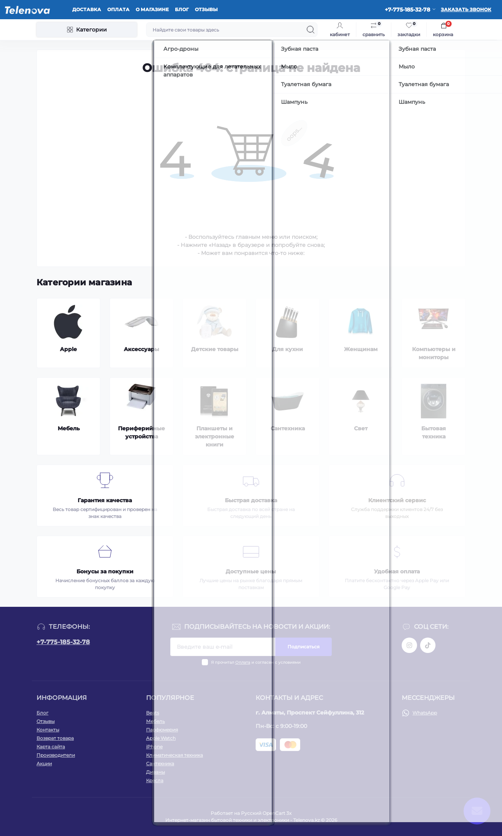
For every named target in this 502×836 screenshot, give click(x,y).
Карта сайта (51, 746)
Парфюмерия (162, 730)
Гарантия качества (105, 500)
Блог (182, 9)
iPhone (154, 746)
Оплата (118, 9)
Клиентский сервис (397, 500)
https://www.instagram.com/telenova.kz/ (409, 645)
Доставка (86, 9)
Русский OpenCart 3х (266, 813)
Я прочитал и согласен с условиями (256, 662)
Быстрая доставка (251, 500)
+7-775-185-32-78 (63, 642)
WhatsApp (424, 713)
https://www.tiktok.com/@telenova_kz (428, 645)
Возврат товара (55, 738)
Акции (44, 763)
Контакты (48, 730)
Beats (152, 713)
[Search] (310, 29)
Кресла (154, 780)
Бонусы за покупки (104, 571)
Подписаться (303, 646)
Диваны (155, 772)
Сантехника (160, 763)
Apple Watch (161, 738)
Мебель (155, 721)
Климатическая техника (174, 755)
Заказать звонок (466, 9)
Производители (56, 755)
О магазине (152, 9)
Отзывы (206, 9)
